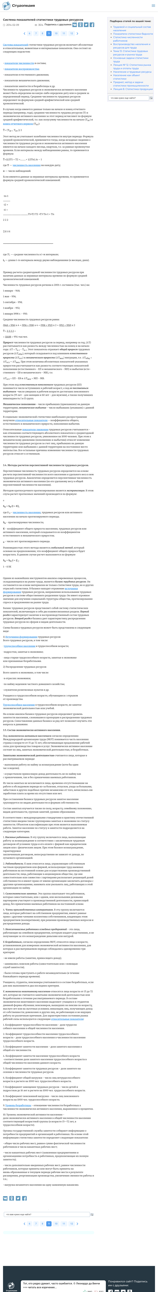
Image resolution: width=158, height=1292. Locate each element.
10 (56, 33)
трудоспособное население (19, 646)
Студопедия (18, 5)
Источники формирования (21, 636)
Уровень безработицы (18, 1105)
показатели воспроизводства (22, 68)
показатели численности (19, 63)
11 (63, 33)
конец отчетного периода (18, 123)
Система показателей (15, 44)
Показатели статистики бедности (133, 34)
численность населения (27, 165)
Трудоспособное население (19, 704)
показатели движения (35, 429)
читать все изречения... (42, 1287)
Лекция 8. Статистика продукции (133, 89)
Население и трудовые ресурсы (132, 72)
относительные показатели (31, 420)
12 (71, 33)
